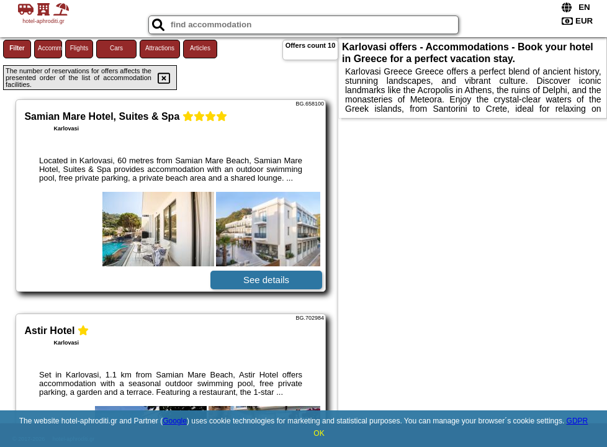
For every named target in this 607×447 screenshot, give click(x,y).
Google (175, 421)
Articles (200, 48)
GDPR (577, 421)
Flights (79, 48)
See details (266, 279)
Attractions (159, 48)
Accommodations (50, 48)
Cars (116, 48)
